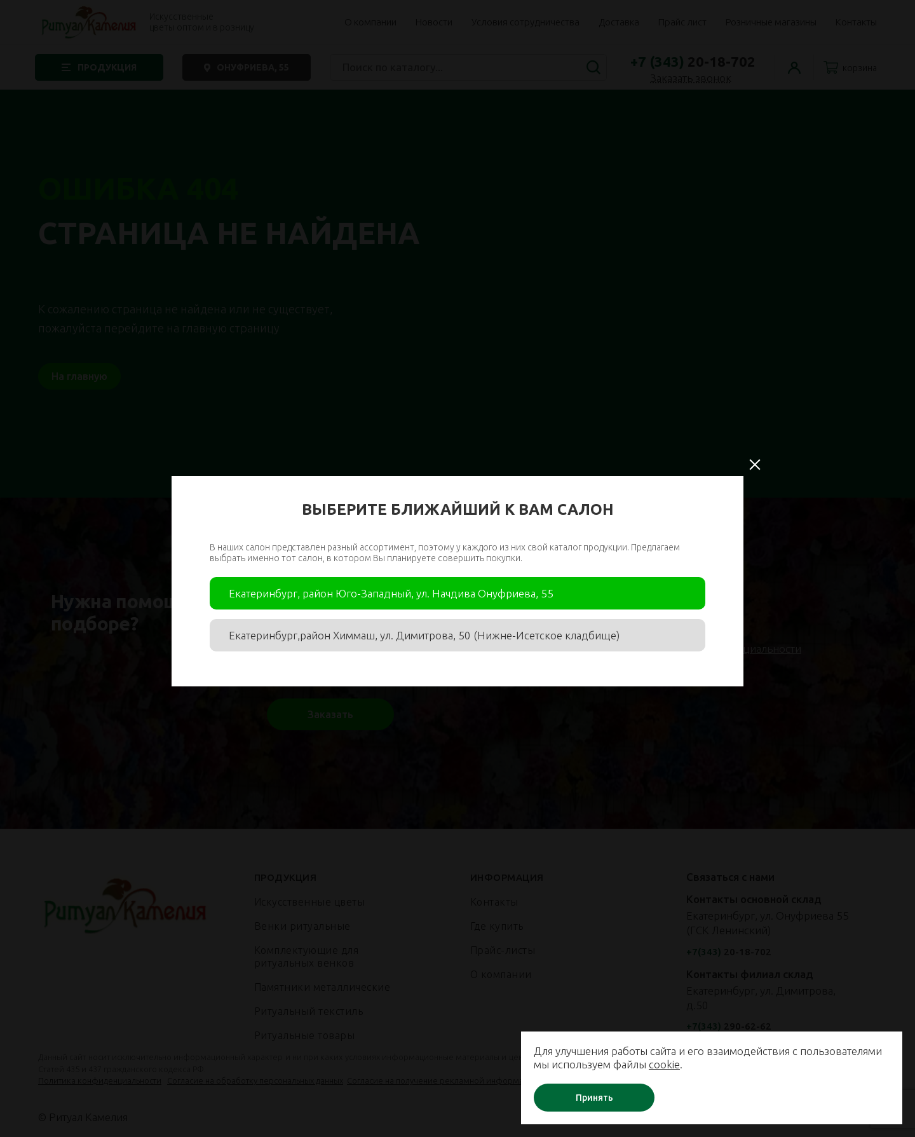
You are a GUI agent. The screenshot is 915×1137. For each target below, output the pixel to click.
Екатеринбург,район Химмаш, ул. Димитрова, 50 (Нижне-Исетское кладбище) (424, 635)
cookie (664, 1064)
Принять (594, 1098)
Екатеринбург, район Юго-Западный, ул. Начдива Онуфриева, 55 (391, 593)
